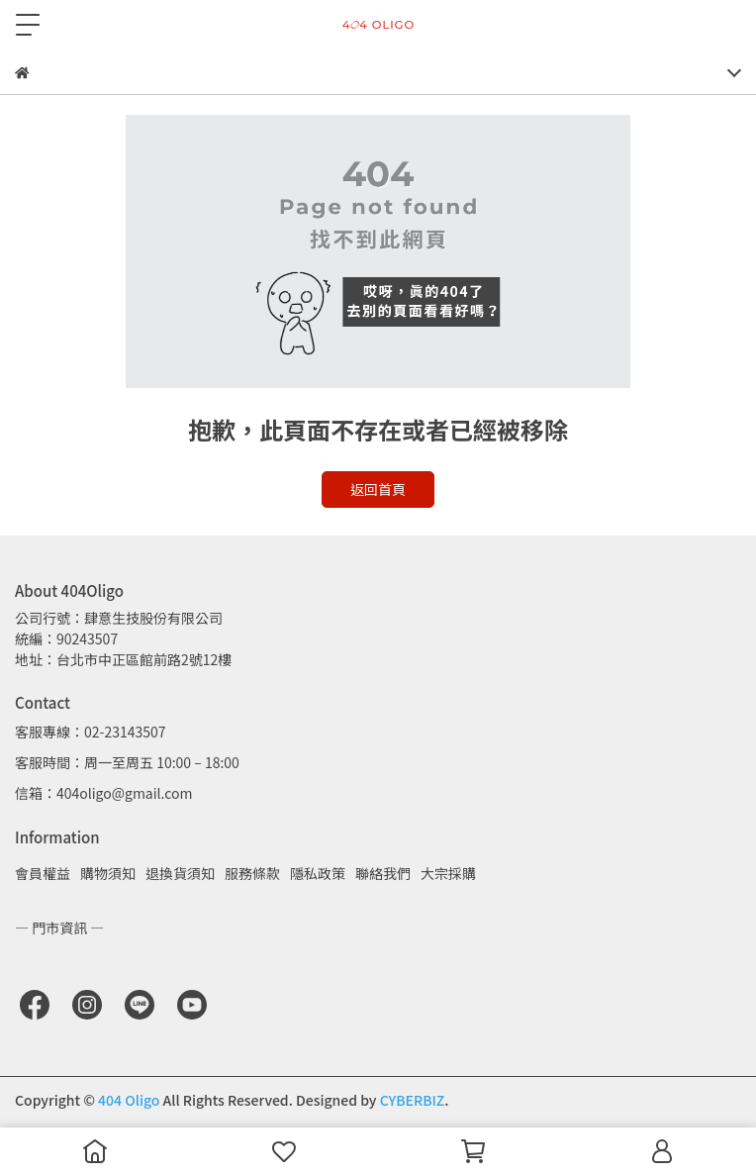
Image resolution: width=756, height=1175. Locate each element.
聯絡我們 (383, 873)
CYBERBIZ (412, 1100)
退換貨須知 (180, 873)
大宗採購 (448, 873)
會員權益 (42, 873)
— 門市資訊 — (59, 927)
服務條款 (252, 873)
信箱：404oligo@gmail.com (103, 793)
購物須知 (108, 873)
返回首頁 (378, 489)
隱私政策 (317, 873)
